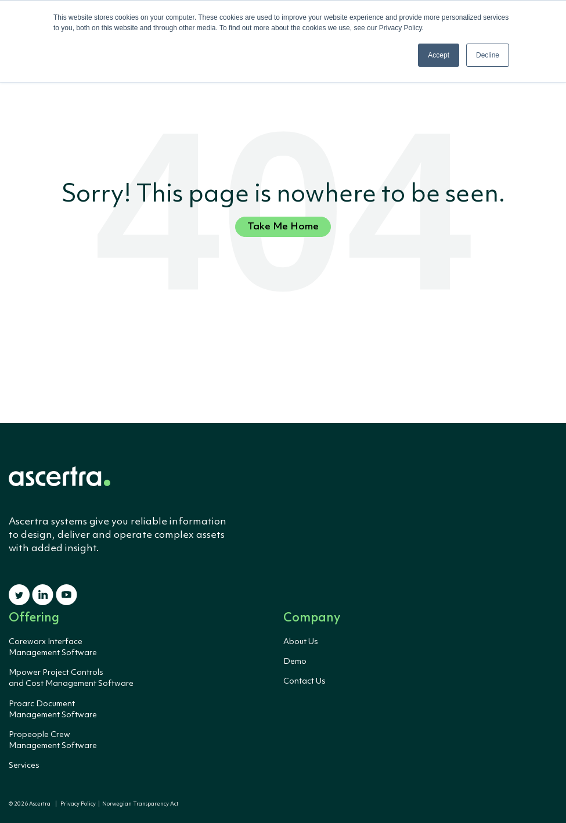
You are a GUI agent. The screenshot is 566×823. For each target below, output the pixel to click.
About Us (300, 642)
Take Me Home (283, 227)
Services (24, 765)
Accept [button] (438, 55)
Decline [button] (487, 55)
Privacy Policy (78, 804)
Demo (295, 661)
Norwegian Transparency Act (139, 804)
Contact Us (304, 681)
